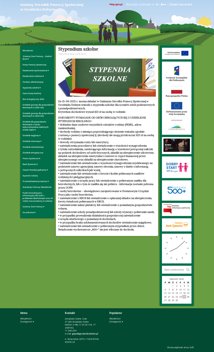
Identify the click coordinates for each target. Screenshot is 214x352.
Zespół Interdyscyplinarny (34, 170)
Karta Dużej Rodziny (32, 93)
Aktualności (28, 50)
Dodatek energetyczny (33, 152)
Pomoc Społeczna (31, 158)
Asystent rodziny (30, 175)
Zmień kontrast (180, 4)
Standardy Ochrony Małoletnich (37, 187)
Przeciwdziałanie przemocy (35, 181)
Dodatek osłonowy (31, 141)
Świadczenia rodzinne (32, 76)
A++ (164, 4)
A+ (157, 4)
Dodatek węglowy (31, 135)
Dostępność (26, 321)
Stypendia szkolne (31, 87)
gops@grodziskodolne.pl (85, 333)
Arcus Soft (189, 347)
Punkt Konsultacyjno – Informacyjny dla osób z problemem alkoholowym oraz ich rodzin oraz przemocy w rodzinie (38, 197)
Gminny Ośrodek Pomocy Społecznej (51, 7)
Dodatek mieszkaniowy (33, 147)
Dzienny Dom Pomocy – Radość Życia (37, 57)
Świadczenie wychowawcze (35, 70)
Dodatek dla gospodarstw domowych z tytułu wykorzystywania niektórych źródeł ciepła (36, 125)
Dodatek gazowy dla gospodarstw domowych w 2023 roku (38, 106)
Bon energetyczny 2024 (33, 99)
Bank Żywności (29, 164)
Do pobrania (28, 212)
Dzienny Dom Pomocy (33, 206)
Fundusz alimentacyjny (33, 82)
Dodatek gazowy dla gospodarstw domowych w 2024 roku (38, 114)
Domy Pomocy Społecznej (34, 64)
